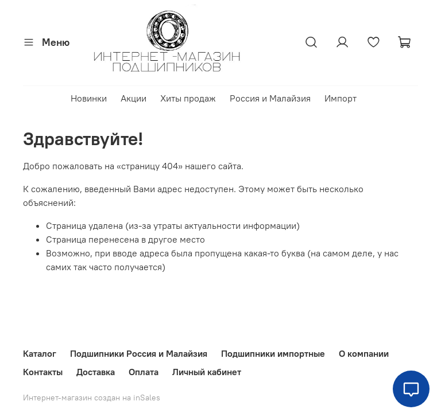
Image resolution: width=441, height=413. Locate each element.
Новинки (89, 98)
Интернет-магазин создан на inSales (91, 397)
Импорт (340, 98)
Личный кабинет (206, 371)
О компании (364, 353)
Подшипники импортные (273, 353)
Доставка (95, 371)
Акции (133, 98)
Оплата (143, 371)
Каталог (39, 353)
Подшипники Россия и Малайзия (138, 353)
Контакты (43, 371)
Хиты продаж (188, 98)
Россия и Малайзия (270, 98)
